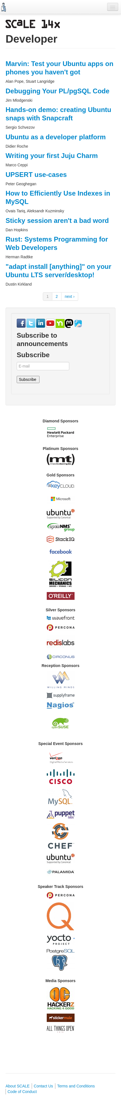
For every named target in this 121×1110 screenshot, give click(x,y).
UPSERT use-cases (36, 174)
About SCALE (17, 1086)
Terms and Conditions (76, 1086)
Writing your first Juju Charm (52, 155)
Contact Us (43, 1086)
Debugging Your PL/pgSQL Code (57, 91)
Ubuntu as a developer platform (56, 137)
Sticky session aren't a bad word (57, 220)
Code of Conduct (22, 1091)
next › (70, 296)
